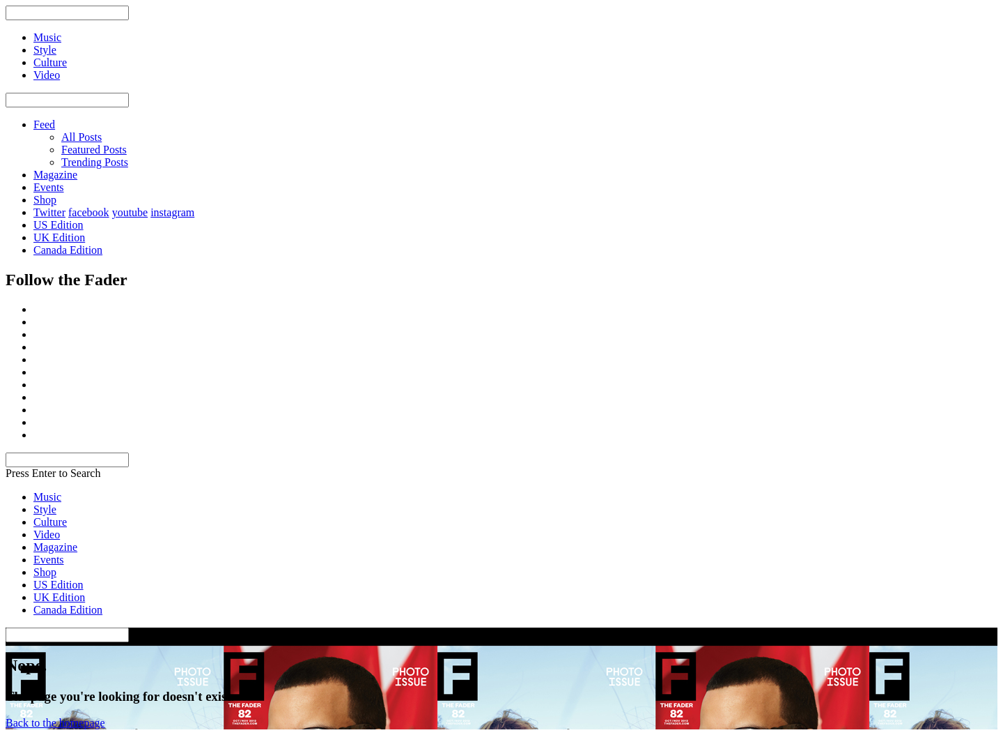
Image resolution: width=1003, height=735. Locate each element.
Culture (50, 522)
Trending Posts (94, 162)
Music (47, 497)
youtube (130, 212)
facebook (88, 212)
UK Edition (59, 237)
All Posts (81, 137)
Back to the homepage (55, 723)
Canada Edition (67, 250)
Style (44, 509)
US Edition (58, 225)
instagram (172, 212)
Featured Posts (94, 150)
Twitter (49, 212)
